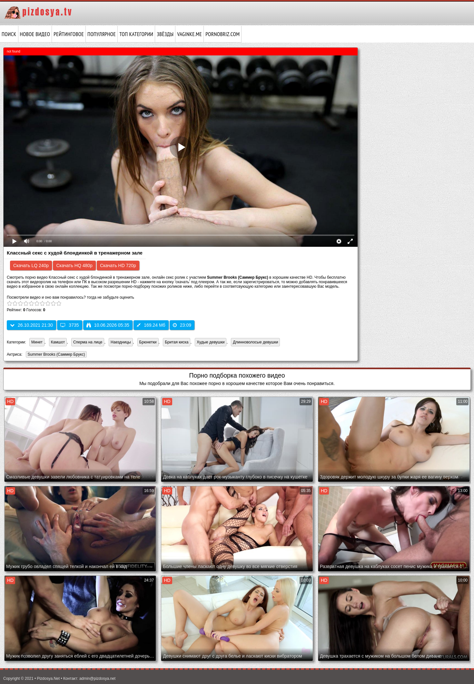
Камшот (58, 342)
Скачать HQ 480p (74, 265)
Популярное (101, 34)
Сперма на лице (88, 342)
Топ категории (136, 34)
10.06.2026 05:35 (107, 325)
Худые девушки (210, 342)
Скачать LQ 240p (31, 265)
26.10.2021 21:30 (31, 325)
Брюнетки (148, 342)
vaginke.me (189, 34)
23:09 (182, 325)
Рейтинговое (69, 34)
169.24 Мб (151, 325)
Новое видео (35, 34)
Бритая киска (176, 342)
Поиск (9, 34)
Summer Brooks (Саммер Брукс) (55, 355)
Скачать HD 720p (118, 265)
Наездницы (121, 342)
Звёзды (165, 34)
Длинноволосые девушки (255, 342)
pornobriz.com (222, 34)
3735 (69, 325)
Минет (37, 342)
